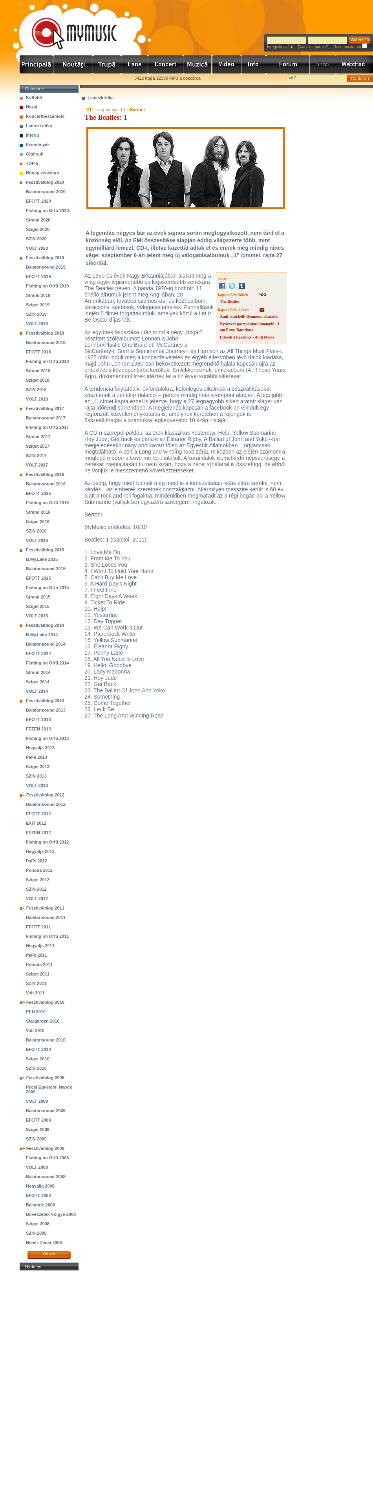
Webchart (354, 64)
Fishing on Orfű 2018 (47, 361)
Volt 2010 (35, 1030)
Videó (226, 64)
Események (38, 144)
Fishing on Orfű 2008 (47, 1157)
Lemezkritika (39, 125)
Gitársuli (35, 154)
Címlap (36, 64)
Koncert (165, 64)
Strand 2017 (38, 436)
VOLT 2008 (37, 1167)
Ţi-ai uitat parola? (313, 47)
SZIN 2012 (36, 889)
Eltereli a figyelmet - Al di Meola (247, 337)
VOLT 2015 (37, 615)
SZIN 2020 (36, 238)
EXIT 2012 (36, 823)
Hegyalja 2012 (40, 851)
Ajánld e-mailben (102, 79)
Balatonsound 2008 (46, 1176)
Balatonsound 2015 (46, 568)
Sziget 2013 (37, 766)
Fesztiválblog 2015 (45, 549)
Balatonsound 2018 (46, 342)
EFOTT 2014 (38, 653)
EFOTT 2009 (38, 1120)
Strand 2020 (38, 220)
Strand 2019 (38, 295)
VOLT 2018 (37, 399)
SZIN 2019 (36, 314)
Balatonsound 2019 (46, 267)
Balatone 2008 (40, 1205)
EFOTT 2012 (38, 813)
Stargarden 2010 (43, 1021)
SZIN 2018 (36, 389)
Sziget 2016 (37, 521)
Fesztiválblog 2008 (45, 1148)
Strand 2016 (38, 512)
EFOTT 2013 (38, 719)
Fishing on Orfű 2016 (47, 502)
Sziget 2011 (37, 974)
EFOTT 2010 (38, 1049)
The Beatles (230, 301)
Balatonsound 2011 (46, 917)
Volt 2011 (35, 992)
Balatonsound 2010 (46, 1040)
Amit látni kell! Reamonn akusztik (249, 316)
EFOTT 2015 (38, 578)
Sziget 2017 (37, 446)
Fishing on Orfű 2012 (47, 842)
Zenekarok (107, 64)
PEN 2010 (36, 1011)
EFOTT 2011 (38, 926)
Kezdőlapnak (69, 79)
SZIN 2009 (36, 1139)
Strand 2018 (38, 370)
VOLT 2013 (37, 785)
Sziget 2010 (37, 1058)
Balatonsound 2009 (46, 1110)
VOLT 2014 (37, 691)
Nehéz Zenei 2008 (44, 1242)
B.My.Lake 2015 (42, 559)
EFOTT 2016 (38, 493)
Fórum (288, 64)
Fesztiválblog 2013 (45, 700)
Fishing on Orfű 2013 (47, 738)
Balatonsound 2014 (46, 644)
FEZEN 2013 (38, 729)
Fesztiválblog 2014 (45, 625)
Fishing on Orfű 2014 (47, 663)
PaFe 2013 (36, 757)
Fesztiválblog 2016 (45, 474)
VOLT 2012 (37, 898)
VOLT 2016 (37, 540)
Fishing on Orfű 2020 (47, 210)
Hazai (31, 106)
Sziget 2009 (37, 1129)
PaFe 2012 (36, 860)
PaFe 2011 (36, 955)
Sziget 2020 (37, 229)
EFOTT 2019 (38, 276)
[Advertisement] (49, 1390)
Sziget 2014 (37, 681)
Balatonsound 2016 (46, 483)
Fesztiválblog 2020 (45, 182)
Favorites (36, 79)
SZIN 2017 (36, 455)
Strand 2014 (38, 672)
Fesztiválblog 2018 (45, 333)
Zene (197, 64)
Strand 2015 (38, 597)
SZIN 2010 (36, 1068)
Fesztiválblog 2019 (45, 257)
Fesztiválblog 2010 (45, 1002)
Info (253, 64)
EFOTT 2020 (38, 201)
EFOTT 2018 (38, 352)
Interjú (32, 135)
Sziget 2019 (37, 304)
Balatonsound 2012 (46, 804)
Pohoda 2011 (39, 964)
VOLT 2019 (37, 323)
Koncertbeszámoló (45, 116)
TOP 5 (32, 163)
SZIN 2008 (36, 1233)
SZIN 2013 (36, 776)
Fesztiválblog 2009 (45, 1077)
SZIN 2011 (36, 983)
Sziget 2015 (37, 606)
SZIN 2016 (36, 531)
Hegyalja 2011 (40, 945)
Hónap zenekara (42, 172)
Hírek (73, 64)
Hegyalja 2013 (40, 747)
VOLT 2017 (37, 465)
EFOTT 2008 (38, 1195)
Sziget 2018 (37, 380)
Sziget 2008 (37, 1223)
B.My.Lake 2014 (42, 634)
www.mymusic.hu (68, 25)
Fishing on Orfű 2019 (47, 286)
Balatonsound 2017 (46, 417)
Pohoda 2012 (39, 870)
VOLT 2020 (37, 248)
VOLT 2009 (37, 1101)
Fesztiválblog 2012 (45, 795)
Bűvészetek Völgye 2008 (51, 1214)
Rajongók (134, 64)
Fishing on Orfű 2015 (47, 587)
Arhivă (49, 1253)
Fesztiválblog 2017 (45, 408)
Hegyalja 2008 (40, 1186)
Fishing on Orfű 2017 (47, 427)
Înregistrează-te (280, 47)
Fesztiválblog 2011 (45, 908)
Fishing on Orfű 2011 (47, 936)
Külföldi (34, 97)
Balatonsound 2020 (46, 191)
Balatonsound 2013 (46, 710)
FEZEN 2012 (38, 832)
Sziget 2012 (37, 879)
